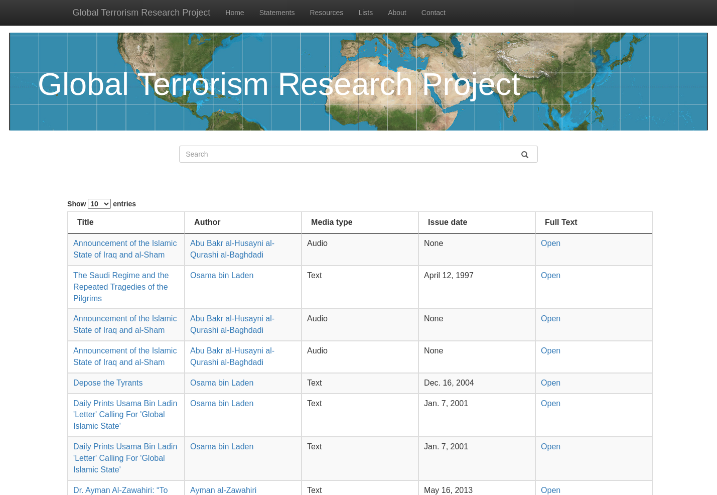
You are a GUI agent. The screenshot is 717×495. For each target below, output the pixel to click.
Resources (326, 13)
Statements (277, 13)
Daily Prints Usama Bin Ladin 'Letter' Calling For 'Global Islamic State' (125, 415)
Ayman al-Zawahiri (223, 490)
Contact (433, 13)
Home (234, 13)
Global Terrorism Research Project (142, 13)
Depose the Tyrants (107, 383)
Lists (365, 13)
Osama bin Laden (221, 275)
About (397, 13)
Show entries (101, 204)
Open (550, 243)
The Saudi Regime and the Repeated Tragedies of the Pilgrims (121, 287)
